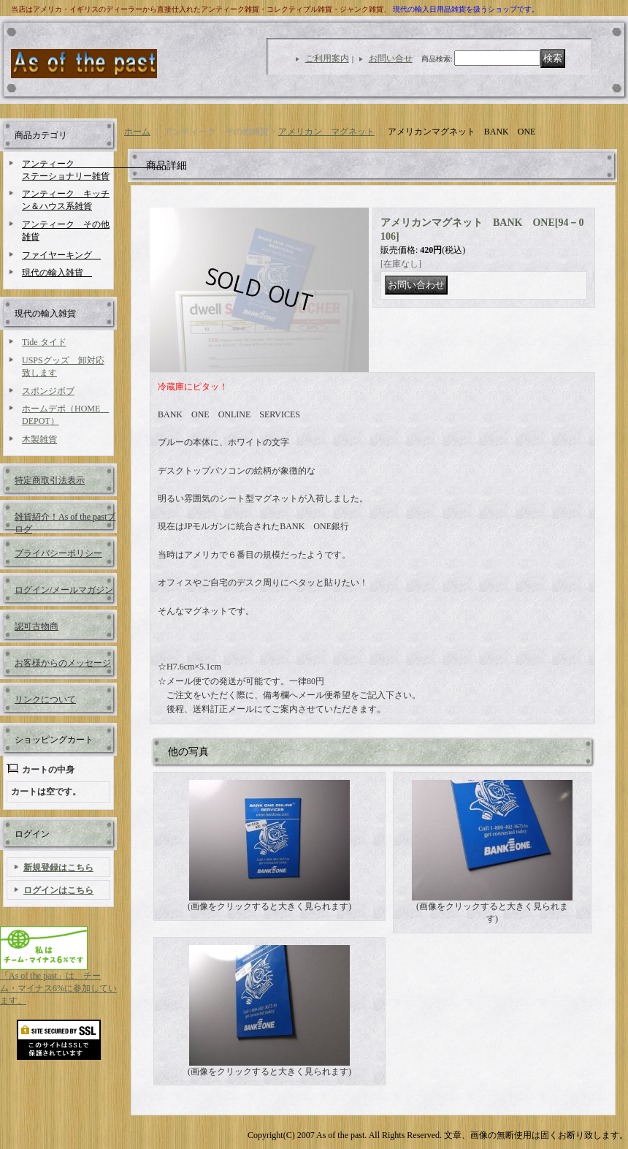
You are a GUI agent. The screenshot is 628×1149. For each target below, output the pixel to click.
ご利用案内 (327, 58)
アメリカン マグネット (326, 131)
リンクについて (45, 699)
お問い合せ (391, 58)
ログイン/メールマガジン (64, 590)
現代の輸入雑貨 (57, 273)
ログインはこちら (58, 890)
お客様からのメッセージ (63, 663)
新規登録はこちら (58, 867)
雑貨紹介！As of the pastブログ (65, 522)
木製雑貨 (39, 439)
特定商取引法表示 (50, 480)
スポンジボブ (48, 391)
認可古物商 (36, 626)
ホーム (137, 131)
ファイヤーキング (61, 255)
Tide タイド (44, 342)
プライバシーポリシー (58, 553)
